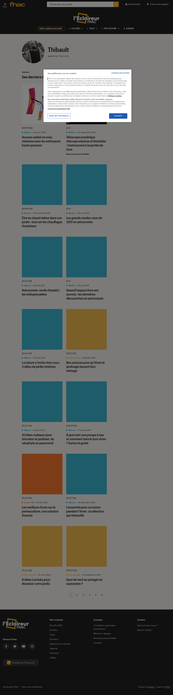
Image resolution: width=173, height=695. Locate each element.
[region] (87, 96)
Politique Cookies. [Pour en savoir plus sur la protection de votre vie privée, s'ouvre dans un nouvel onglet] (115, 96)
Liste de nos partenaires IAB (59, 109)
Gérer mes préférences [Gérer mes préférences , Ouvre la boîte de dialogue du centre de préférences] (59, 116)
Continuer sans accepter (120, 73)
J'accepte (118, 116)
